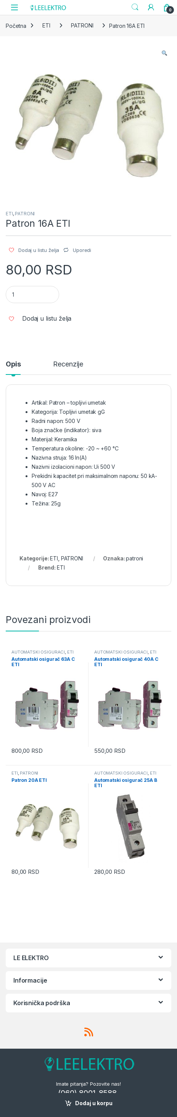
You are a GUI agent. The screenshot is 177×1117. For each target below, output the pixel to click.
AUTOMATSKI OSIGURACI (38, 652)
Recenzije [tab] (68, 364)
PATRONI (82, 25)
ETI (46, 25)
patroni (134, 558)
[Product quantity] (32, 294)
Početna (16, 25)
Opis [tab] (13, 364)
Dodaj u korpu (94, 1103)
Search (135, 7)
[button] (164, 53)
